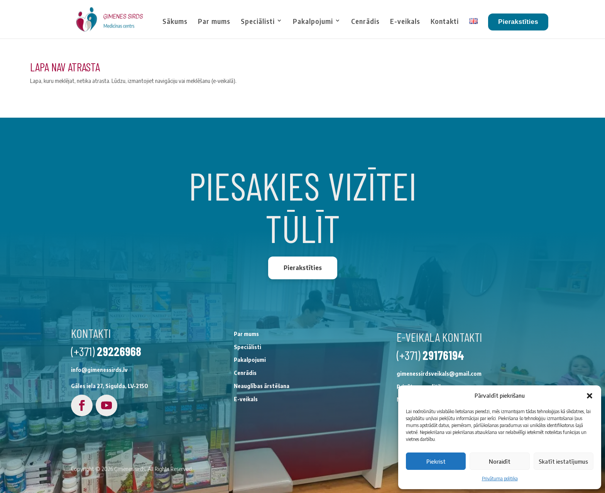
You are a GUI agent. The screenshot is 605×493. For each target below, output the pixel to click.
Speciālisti (258, 21)
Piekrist (436, 461)
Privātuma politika (500, 478)
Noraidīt (499, 461)
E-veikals (405, 21)
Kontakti (445, 21)
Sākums (175, 21)
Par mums (214, 21)
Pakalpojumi (313, 21)
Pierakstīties (518, 21)
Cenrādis (365, 21)
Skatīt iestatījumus (563, 461)
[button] (589, 396)
